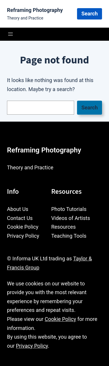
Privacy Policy (32, 346)
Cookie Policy (60, 319)
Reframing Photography (35, 10)
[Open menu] (10, 34)
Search (89, 13)
